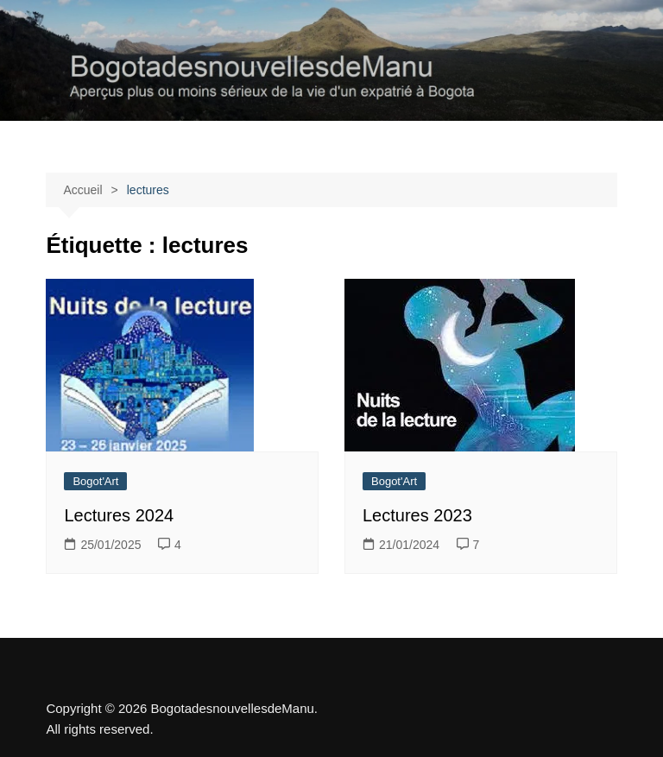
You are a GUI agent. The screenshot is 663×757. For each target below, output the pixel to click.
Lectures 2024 (119, 515)
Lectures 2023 (417, 515)
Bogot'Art (95, 481)
